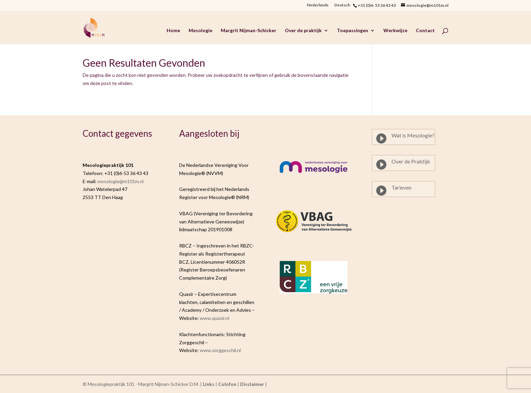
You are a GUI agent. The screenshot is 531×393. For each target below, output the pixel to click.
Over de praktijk (303, 30)
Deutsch (343, 5)
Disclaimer (252, 384)
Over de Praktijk (410, 161)
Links (208, 384)
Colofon (227, 384)
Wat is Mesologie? (412, 135)
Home (173, 30)
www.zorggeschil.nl (220, 350)
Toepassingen (352, 30)
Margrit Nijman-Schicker (248, 30)
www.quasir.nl (214, 318)
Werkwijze (395, 30)
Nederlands (317, 5)
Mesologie (200, 30)
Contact (425, 30)
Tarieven (401, 187)
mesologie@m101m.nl (121, 181)
